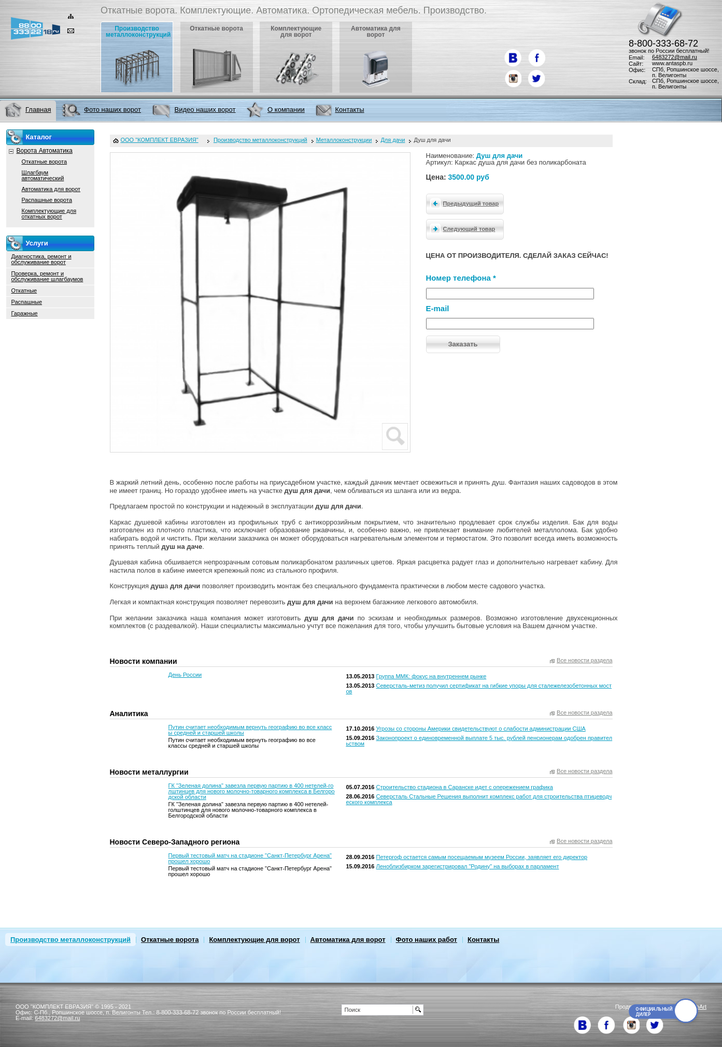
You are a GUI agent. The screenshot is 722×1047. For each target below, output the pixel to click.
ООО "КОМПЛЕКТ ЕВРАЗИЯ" (160, 140)
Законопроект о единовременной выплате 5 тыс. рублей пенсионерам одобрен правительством (479, 741)
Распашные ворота (47, 200)
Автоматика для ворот (51, 189)
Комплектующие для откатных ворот (49, 214)
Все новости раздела (584, 660)
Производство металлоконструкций (70, 939)
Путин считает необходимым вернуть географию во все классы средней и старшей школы (250, 730)
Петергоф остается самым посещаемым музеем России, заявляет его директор (482, 857)
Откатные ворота (44, 161)
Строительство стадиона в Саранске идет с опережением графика (464, 787)
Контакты (483, 939)
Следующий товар (461, 228)
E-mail (437, 308)
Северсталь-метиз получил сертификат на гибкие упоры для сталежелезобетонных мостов (479, 688)
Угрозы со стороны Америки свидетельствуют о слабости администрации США (481, 728)
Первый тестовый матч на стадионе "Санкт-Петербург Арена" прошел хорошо (250, 858)
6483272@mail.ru (674, 57)
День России (185, 675)
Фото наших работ (426, 939)
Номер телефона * (461, 277)
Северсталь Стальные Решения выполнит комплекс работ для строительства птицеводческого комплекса (479, 799)
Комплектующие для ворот (254, 939)
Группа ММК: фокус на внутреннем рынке (431, 676)
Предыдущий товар (463, 203)
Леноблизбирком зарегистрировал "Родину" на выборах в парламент (467, 866)
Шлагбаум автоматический (43, 175)
